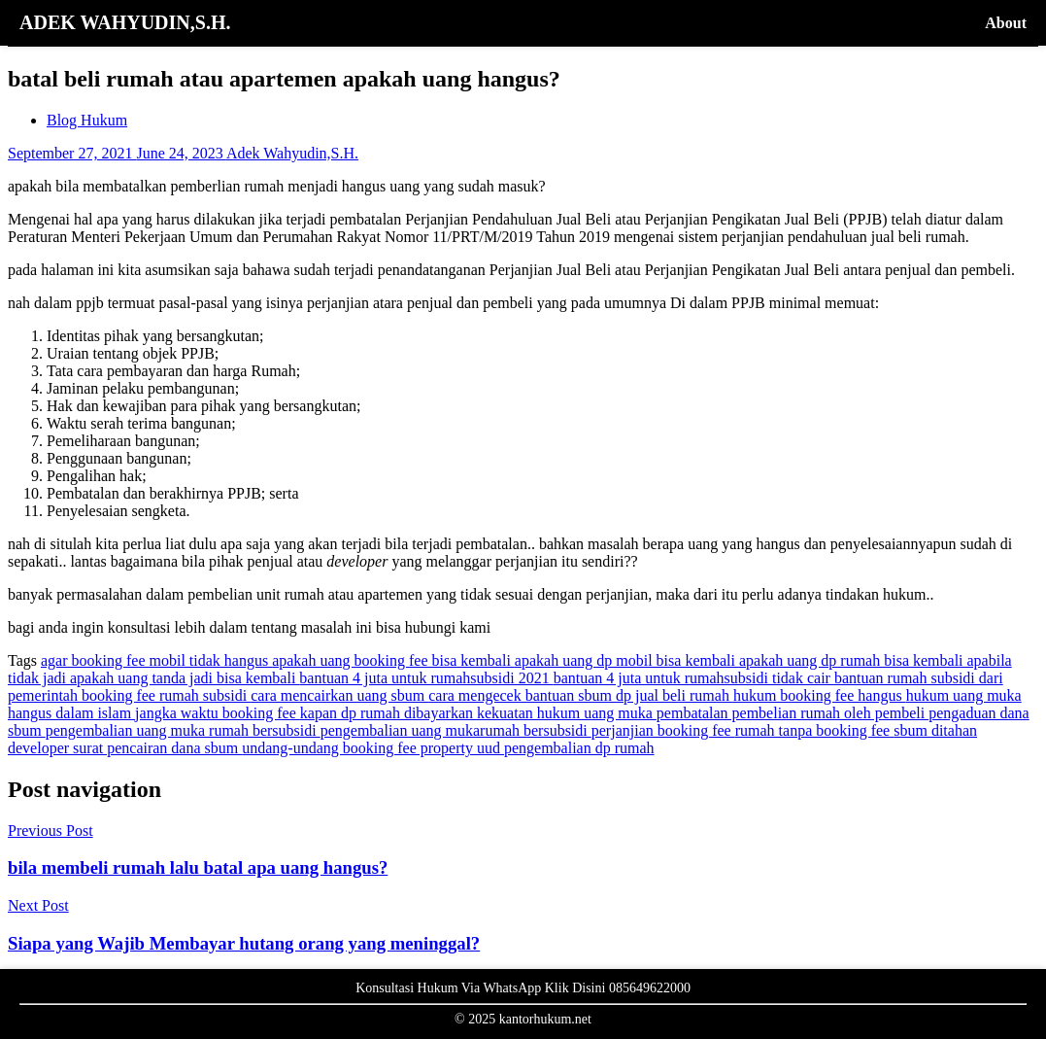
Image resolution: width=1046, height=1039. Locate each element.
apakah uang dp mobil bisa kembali (627, 660)
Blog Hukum (87, 120)
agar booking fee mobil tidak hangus (156, 660)
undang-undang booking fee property (359, 748)
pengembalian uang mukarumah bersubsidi (456, 730)
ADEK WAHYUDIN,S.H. (124, 22)
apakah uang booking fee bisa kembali (393, 660)
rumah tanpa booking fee (814, 730)
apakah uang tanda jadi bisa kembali (184, 678)
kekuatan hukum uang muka (567, 713)
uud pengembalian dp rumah (566, 748)
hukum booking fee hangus (819, 695)
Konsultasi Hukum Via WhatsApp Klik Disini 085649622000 (523, 988)
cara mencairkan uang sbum (339, 695)
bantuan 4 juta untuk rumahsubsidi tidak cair (694, 678)
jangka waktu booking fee (217, 713)
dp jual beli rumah (674, 695)
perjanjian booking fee (663, 730)
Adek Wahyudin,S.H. (292, 153)
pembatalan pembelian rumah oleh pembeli (792, 713)
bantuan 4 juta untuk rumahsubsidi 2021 (426, 678)
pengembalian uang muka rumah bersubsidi (183, 730)
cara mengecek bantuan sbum (522, 695)
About (1006, 23)
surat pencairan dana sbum (157, 748)
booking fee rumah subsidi (166, 695)
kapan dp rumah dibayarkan (388, 713)
